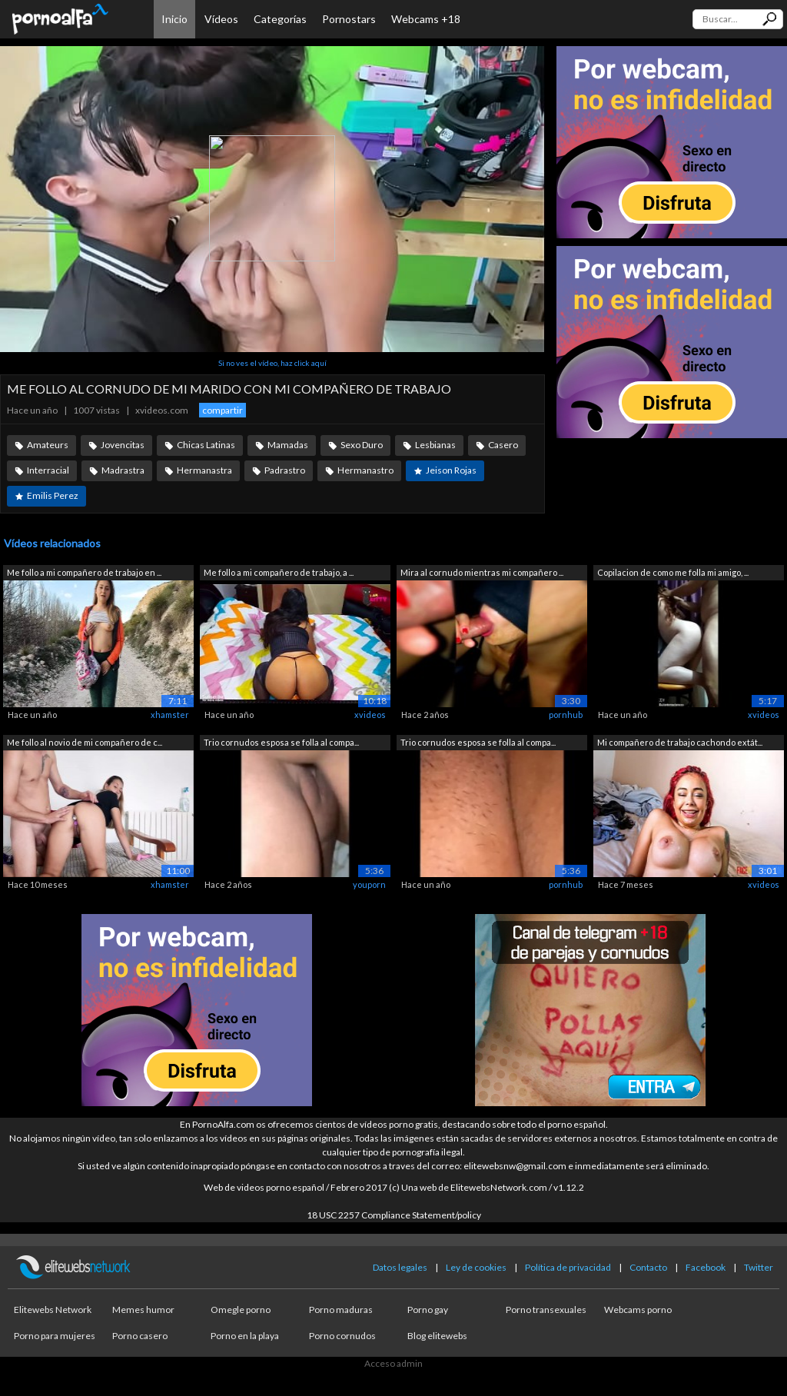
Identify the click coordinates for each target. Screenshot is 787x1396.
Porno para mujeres (54, 1335)
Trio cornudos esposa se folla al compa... (281, 742)
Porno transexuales (546, 1309)
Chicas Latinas (206, 444)
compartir (222, 410)
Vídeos (221, 18)
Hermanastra (204, 470)
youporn (369, 884)
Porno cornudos (342, 1335)
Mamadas (287, 444)
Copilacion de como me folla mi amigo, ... (673, 572)
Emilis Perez (52, 495)
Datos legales (400, 1267)
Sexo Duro (361, 444)
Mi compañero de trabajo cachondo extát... (679, 742)
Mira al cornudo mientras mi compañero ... (481, 572)
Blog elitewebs (437, 1335)
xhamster (170, 715)
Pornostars (349, 18)
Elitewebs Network (52, 1309)
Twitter (758, 1267)
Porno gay (427, 1309)
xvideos (370, 715)
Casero (503, 444)
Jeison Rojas (451, 470)
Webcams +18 (425, 18)
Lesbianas (435, 444)
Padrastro (284, 470)
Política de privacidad (568, 1267)
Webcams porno (638, 1309)
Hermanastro (365, 470)
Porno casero (140, 1335)
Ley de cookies (476, 1267)
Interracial (48, 470)
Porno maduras (341, 1309)
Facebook (706, 1267)
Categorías (280, 18)
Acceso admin (393, 1363)
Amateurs (47, 444)
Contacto (648, 1267)
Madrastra (122, 470)
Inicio (174, 18)
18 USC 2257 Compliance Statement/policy (394, 1215)
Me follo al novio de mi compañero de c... (84, 742)
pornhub (566, 715)
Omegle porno (241, 1309)
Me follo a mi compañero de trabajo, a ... (279, 572)
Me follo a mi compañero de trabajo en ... (84, 572)
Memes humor (143, 1309)
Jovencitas (122, 444)
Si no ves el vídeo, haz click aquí (272, 362)
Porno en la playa (245, 1335)
